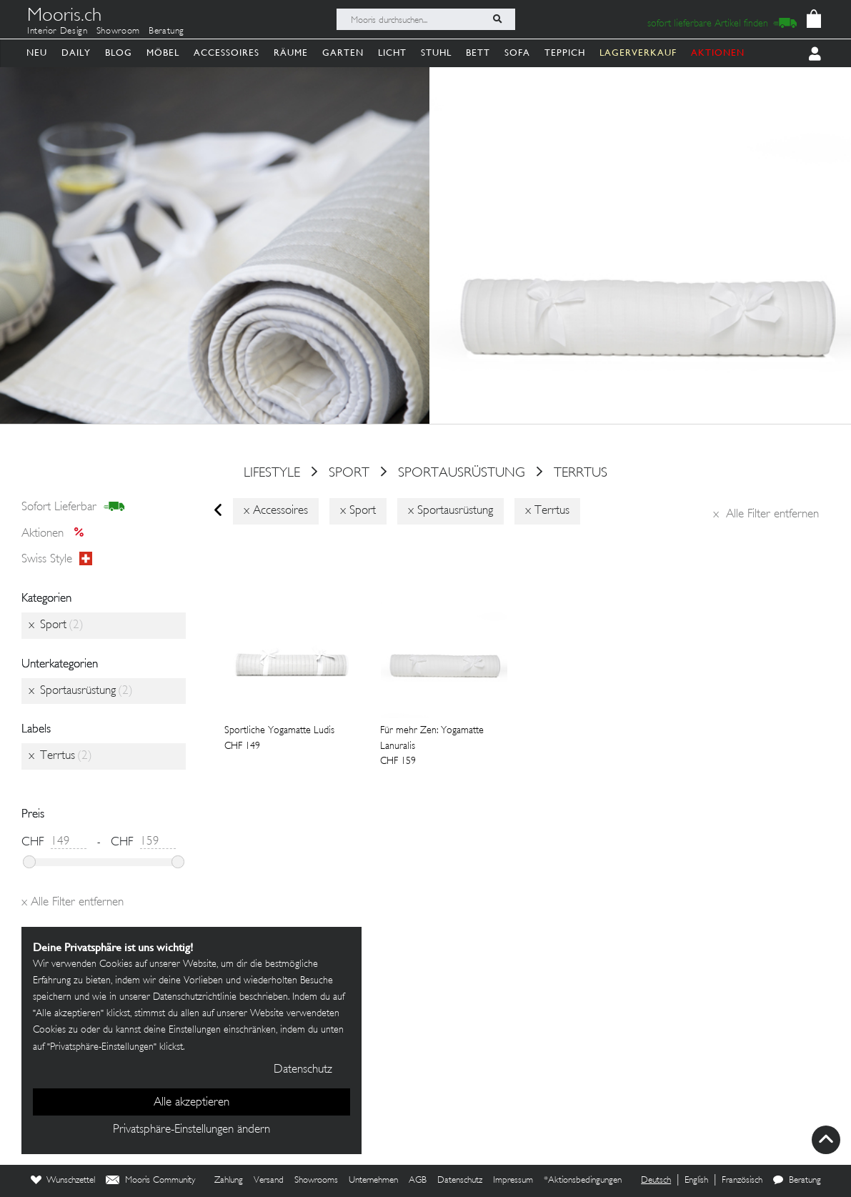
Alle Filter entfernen (766, 514)
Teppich (564, 52)
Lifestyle (272, 473)
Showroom (118, 31)
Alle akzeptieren (191, 1102)
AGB (418, 1180)
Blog (118, 52)
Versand (269, 1180)
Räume (291, 52)
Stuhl (436, 52)
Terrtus (580, 473)
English (696, 1180)
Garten (343, 52)
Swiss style (56, 559)
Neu (36, 52)
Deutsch (656, 1180)
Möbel (162, 52)
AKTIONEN (718, 52)
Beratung (166, 31)
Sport (349, 473)
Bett (478, 52)
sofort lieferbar (73, 507)
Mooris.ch (64, 17)
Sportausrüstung (461, 473)
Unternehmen (373, 1180)
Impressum (513, 1180)
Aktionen (56, 534)
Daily (76, 52)
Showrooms (316, 1180)
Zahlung (228, 1180)
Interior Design (57, 31)
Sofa (517, 52)
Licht (392, 52)
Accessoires (226, 52)
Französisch (742, 1180)
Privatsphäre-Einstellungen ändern (191, 1130)
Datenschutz (459, 1180)
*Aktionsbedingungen (583, 1180)
